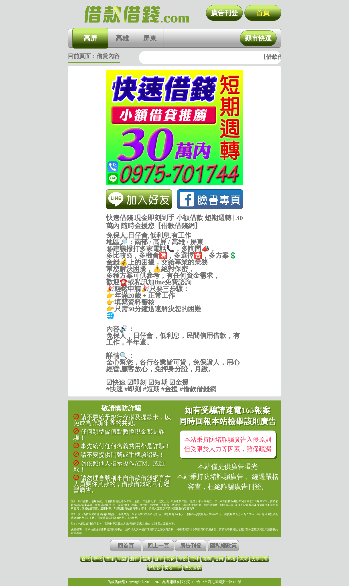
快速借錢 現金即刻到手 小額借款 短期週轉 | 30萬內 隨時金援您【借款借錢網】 (136, 14)
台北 (86, 559)
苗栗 (146, 559)
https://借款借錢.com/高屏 (175, 322)
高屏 (90, 38)
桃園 (122, 559)
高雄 (122, 38)
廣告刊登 (224, 12)
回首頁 (126, 546)
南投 (183, 559)
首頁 (263, 12)
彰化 (170, 559)
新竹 (134, 559)
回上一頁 (158, 546)
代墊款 (154, 568)
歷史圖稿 (193, 568)
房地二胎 (172, 568)
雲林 (195, 559)
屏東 (149, 38)
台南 (219, 559)
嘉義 (207, 559)
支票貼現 (260, 559)
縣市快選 (258, 38)
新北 (98, 559)
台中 (158, 559)
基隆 (110, 559)
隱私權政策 (223, 546)
